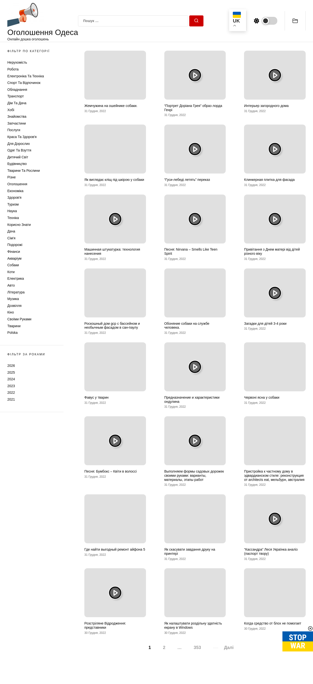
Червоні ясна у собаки (261, 397)
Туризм (13, 204)
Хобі (10, 110)
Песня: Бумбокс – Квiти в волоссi (110, 471)
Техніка (13, 218)
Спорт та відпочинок (23, 83)
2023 (11, 386)
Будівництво (17, 164)
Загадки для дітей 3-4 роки (265, 323)
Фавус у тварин (96, 397)
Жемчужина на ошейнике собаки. (110, 106)
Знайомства (16, 116)
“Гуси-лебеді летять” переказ (187, 180)
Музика (13, 299)
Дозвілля (14, 306)
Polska (12, 333)
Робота (13, 69)
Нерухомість (17, 62)
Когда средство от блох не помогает (272, 623)
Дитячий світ (17, 157)
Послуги (13, 130)
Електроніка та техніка (25, 76)
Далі (229, 647)
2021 (11, 399)
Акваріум (14, 258)
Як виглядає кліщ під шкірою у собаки (114, 180)
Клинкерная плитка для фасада (269, 180)
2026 (11, 366)
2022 (11, 392)
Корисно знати (19, 225)
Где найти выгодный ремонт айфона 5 (114, 549)
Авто (11, 285)
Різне (11, 177)
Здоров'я (14, 197)
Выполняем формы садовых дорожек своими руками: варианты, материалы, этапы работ (194, 475)
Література (16, 292)
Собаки (13, 265)
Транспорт (15, 96)
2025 (11, 372)
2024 (11, 379)
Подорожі (14, 245)
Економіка (15, 191)
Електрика (15, 278)
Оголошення (17, 184)
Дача (11, 231)
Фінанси (13, 252)
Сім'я (11, 238)
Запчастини (16, 123)
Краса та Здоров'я (22, 137)
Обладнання (17, 90)
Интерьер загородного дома (266, 106)
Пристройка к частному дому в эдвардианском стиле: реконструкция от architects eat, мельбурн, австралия (274, 475)
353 (197, 647)
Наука (12, 211)
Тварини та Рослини (23, 171)
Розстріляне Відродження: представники (105, 625)
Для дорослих (18, 144)
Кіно (10, 312)
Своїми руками (19, 319)
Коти (11, 272)
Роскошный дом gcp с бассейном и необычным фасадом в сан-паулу (112, 326)
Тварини (14, 326)
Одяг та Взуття (19, 150)
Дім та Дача (16, 103)
